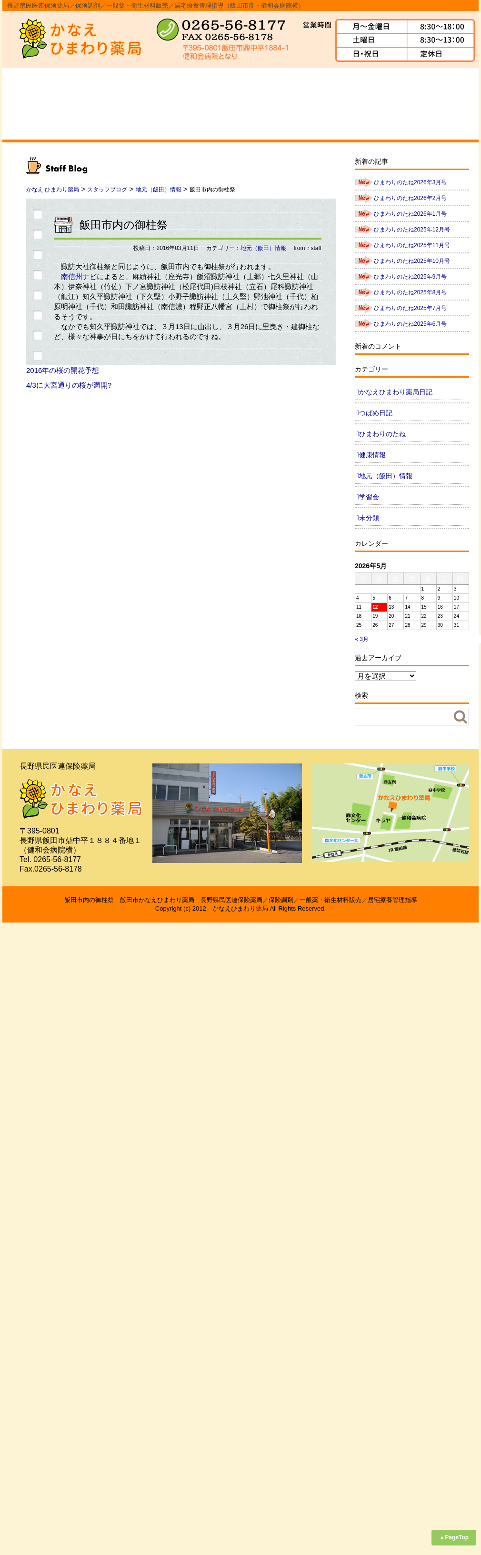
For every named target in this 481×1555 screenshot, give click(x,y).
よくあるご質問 (308, 104)
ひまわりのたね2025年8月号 (410, 292)
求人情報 (377, 104)
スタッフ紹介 (240, 104)
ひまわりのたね (382, 434)
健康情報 (372, 455)
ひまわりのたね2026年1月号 (410, 214)
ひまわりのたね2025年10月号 (412, 261)
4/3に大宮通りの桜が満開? (68, 385)
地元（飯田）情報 (263, 248)
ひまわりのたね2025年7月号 (410, 308)
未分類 (369, 518)
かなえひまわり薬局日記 (395, 392)
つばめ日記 (375, 413)
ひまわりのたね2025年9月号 (410, 276)
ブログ (445, 104)
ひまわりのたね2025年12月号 (412, 229)
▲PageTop (454, 1537)
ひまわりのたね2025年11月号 (412, 245)
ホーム (36, 104)
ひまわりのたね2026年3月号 (410, 182)
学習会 (369, 497)
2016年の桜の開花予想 (62, 370)
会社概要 (104, 104)
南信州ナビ (79, 276)
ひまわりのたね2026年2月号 (410, 198)
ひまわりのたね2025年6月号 (410, 324)
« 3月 (362, 639)
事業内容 (172, 104)
